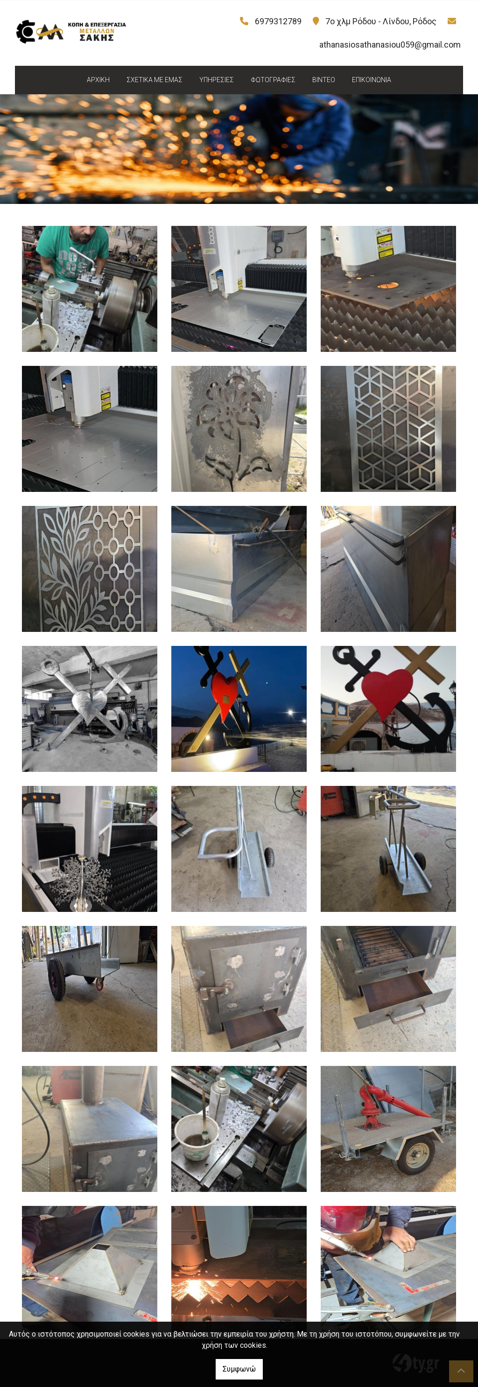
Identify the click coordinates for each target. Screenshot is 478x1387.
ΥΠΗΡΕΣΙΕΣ (216, 80)
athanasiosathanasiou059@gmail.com (390, 44)
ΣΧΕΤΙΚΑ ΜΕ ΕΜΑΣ (155, 80)
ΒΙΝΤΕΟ (323, 80)
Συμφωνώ (239, 1369)
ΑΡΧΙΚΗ (98, 80)
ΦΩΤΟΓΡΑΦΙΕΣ (273, 80)
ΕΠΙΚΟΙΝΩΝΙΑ (371, 80)
